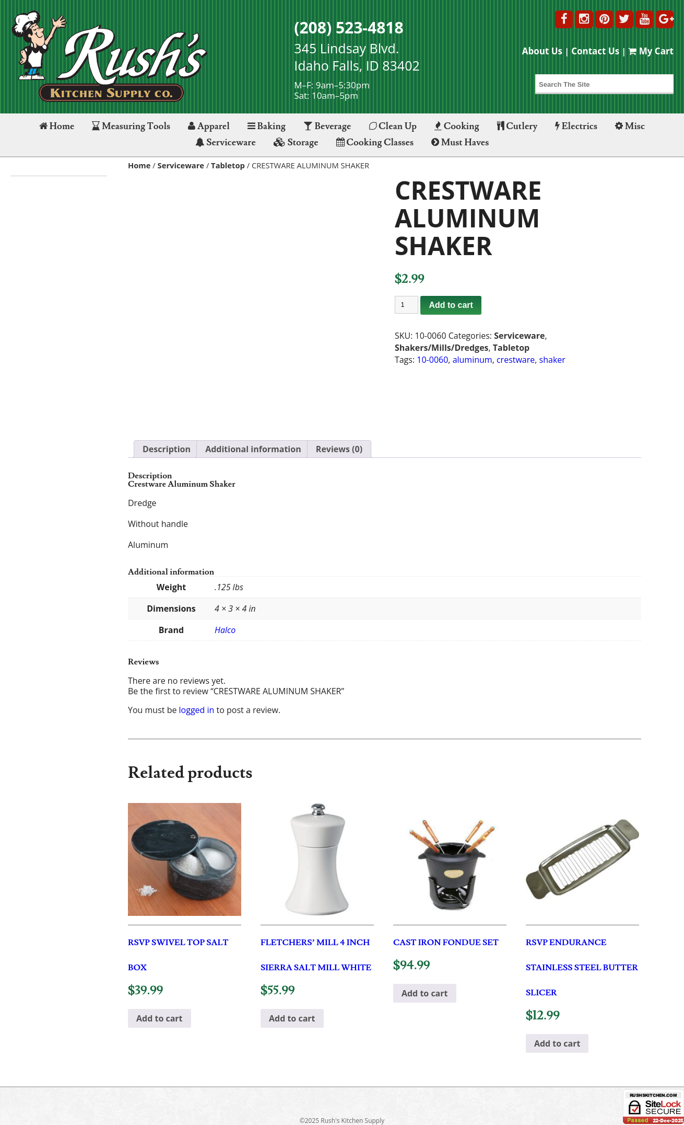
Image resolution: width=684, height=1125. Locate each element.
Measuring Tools (131, 126)
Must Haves (460, 142)
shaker (552, 359)
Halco (225, 630)
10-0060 (432, 359)
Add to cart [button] (159, 1018)
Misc (630, 126)
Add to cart (451, 305)
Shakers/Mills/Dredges (442, 347)
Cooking (456, 126)
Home (56, 126)
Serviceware (225, 142)
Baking (266, 126)
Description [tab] (167, 449)
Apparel (208, 126)
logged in (197, 710)
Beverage (327, 126)
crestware (516, 359)
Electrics (576, 126)
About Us (542, 51)
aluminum (472, 359)
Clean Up (393, 126)
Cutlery (517, 126)
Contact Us (595, 51)
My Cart (651, 51)
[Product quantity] (407, 305)
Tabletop (228, 165)
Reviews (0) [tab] (339, 449)
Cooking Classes (375, 142)
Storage (296, 142)
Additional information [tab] (253, 449)
